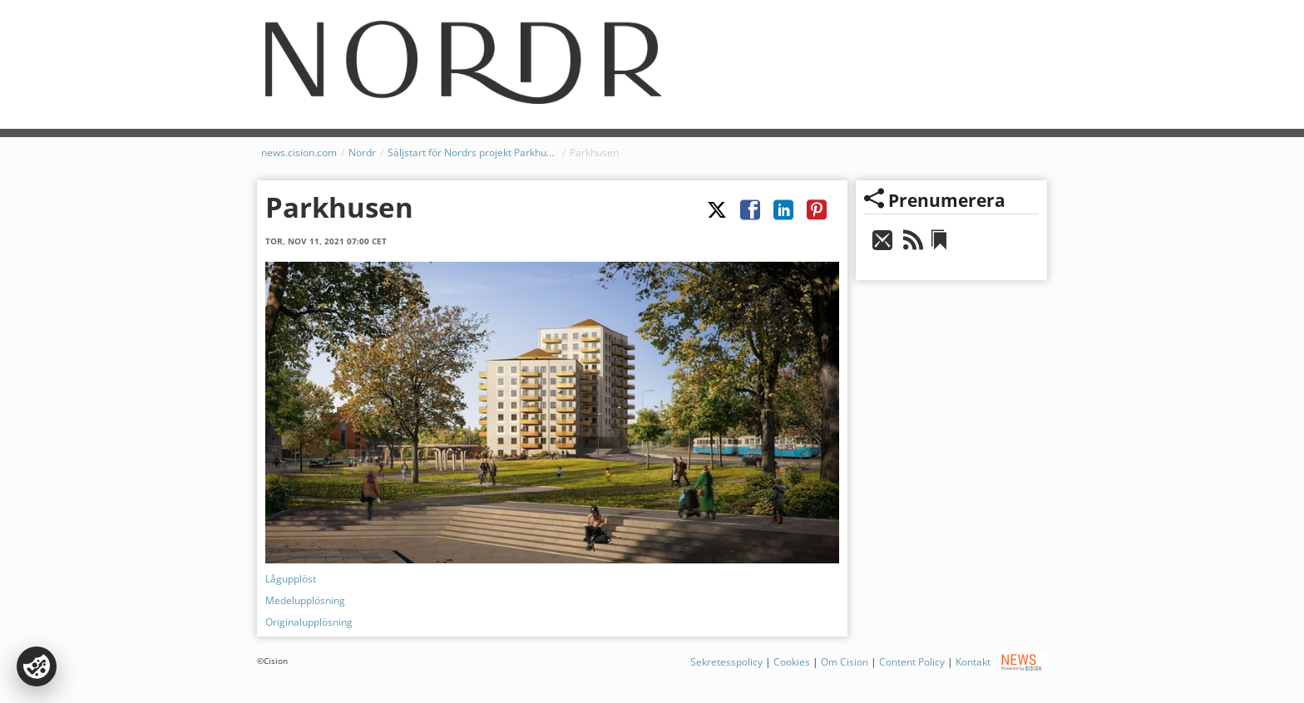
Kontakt (973, 662)
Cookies (791, 662)
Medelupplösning (305, 600)
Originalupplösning (309, 622)
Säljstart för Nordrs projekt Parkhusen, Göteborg (473, 152)
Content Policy (912, 662)
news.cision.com (299, 152)
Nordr (362, 152)
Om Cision (844, 662)
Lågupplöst (290, 579)
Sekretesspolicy (726, 662)
